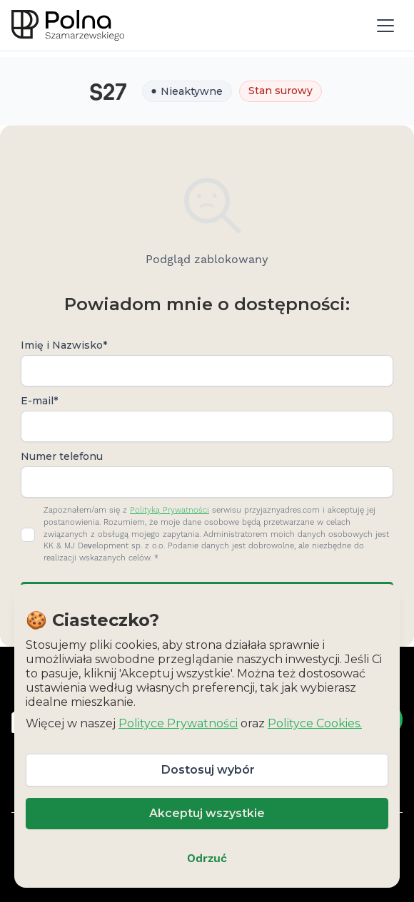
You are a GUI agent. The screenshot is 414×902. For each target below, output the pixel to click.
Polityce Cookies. (315, 723)
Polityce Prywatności (178, 723)
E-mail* (39, 400)
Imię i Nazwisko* (64, 345)
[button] (385, 26)
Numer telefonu (62, 456)
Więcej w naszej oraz (194, 723)
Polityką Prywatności (169, 511)
